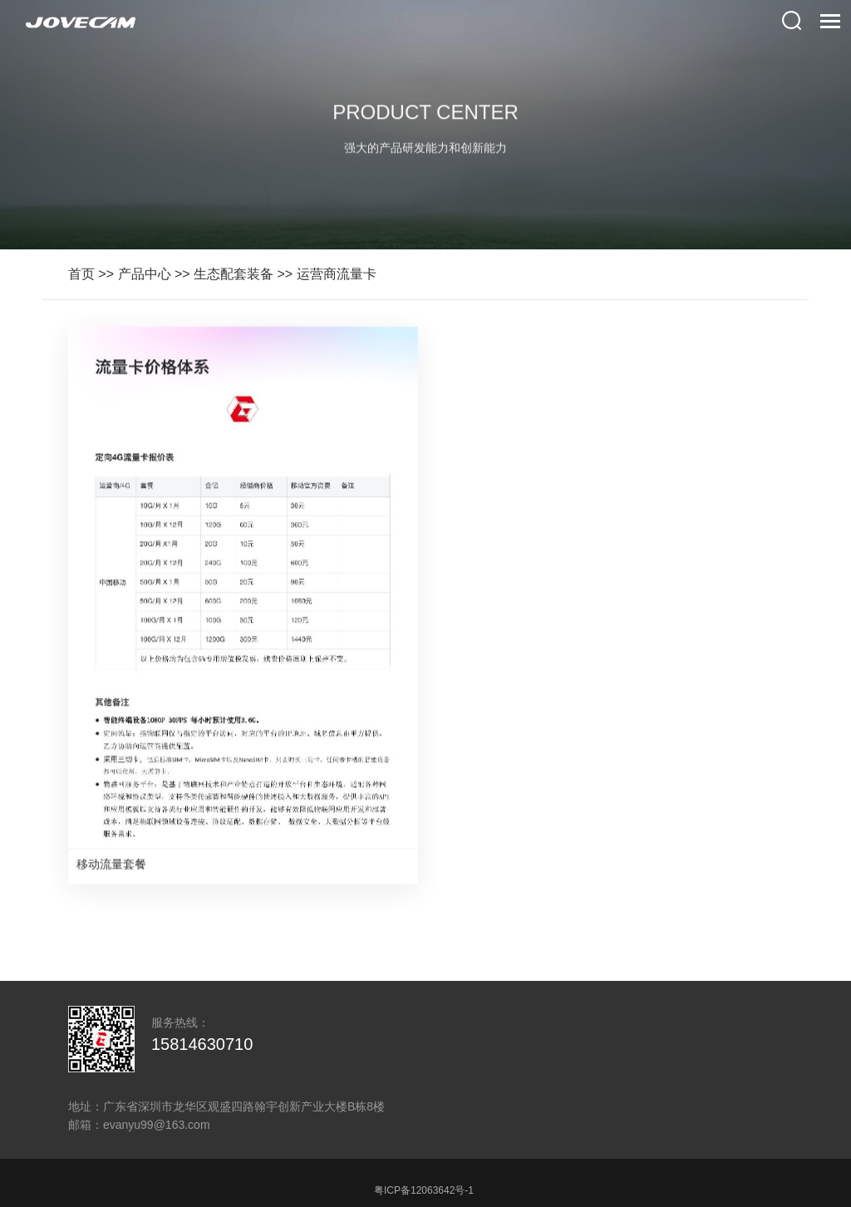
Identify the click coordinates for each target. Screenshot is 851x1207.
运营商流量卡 (336, 274)
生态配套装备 (233, 274)
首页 (81, 274)
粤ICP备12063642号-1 (424, 1190)
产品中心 (144, 274)
